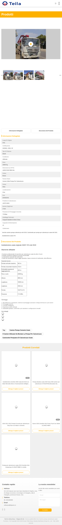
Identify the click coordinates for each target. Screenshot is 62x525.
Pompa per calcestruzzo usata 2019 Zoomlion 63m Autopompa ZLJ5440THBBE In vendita (16, 466)
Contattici (45, 510)
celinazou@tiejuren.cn (10, 505)
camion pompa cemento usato (20, 330)
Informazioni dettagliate (16, 130)
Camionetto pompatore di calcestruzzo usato (18, 337)
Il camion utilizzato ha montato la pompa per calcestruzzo (22, 334)
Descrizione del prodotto (46, 130)
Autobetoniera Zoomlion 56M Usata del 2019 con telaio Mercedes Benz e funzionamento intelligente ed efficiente (15, 383)
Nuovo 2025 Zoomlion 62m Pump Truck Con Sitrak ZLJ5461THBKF (46, 424)
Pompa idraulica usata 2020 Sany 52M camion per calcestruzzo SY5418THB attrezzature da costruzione (46, 383)
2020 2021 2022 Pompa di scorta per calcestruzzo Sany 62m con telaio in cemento (15, 424)
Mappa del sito (20, 519)
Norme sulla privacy (9, 519)
